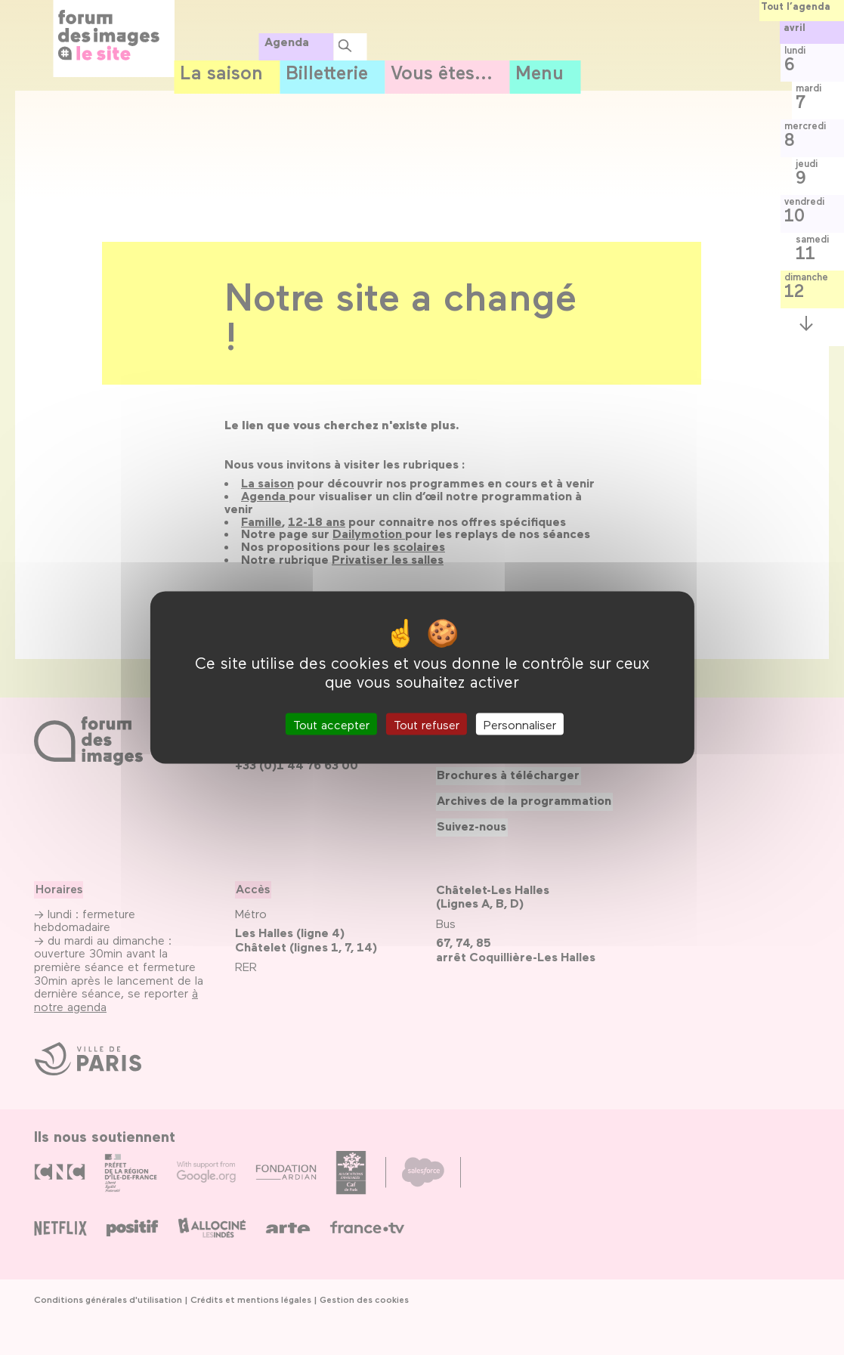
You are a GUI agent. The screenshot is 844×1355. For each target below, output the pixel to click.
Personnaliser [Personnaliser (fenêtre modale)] (520, 724)
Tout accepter (331, 724)
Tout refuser (426, 724)
